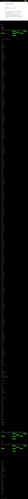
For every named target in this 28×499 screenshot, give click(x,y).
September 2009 (3, 292)
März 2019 (2, 144)
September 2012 (3, 245)
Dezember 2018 (3, 148)
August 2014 (2, 215)
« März (2, 36)
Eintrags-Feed (2, 422)
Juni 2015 (2, 203)
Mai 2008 (2, 313)
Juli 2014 (2, 216)
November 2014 (3, 211)
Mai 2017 (2, 173)
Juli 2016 (2, 186)
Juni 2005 (2, 359)
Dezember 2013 (3, 225)
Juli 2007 (2, 326)
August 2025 (2, 47)
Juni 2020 (2, 124)
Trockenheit (2, 409)
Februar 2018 (2, 161)
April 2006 (2, 346)
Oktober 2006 (2, 338)
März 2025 (2, 52)
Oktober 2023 (2, 73)
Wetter (2, 416)
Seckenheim (2, 481)
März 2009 (2, 300)
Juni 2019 (2, 140)
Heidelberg (2, 388)
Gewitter (2, 387)
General (2, 464)
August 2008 (2, 309)
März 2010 (2, 284)
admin (10, 9)
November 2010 (3, 274)
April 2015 (2, 204)
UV (1, 412)
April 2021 (2, 111)
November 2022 (3, 86)
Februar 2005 (2, 364)
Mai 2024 (2, 64)
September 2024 (3, 59)
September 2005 (3, 355)
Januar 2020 (2, 131)
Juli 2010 (2, 279)
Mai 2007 (2, 329)
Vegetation (2, 413)
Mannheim (2, 396)
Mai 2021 (2, 110)
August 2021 (2, 106)
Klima (1, 472)
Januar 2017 (2, 178)
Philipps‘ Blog (2, 373)
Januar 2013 (2, 240)
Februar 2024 (2, 68)
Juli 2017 (2, 170)
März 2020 (2, 128)
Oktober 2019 (2, 135)
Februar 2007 (2, 333)
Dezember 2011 (3, 257)
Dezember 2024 (3, 55)
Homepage (2, 468)
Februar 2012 (2, 254)
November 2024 (3, 56)
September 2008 (3, 308)
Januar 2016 (2, 194)
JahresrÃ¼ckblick (3, 391)
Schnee (2, 480)
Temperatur (2, 408)
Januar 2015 (2, 208)
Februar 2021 (2, 114)
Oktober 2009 (2, 291)
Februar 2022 (2, 98)
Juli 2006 (2, 342)
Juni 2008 (2, 312)
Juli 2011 (2, 263)
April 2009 (2, 299)
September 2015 (3, 199)
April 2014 (2, 220)
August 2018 (2, 153)
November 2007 (3, 321)
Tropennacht (2, 489)
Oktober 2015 (2, 198)
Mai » (26, 36)
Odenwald (2, 399)
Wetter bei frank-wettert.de (4, 377)
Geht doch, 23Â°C (10, 8)
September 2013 (3, 229)
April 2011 (2, 267)
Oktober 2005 (2, 354)
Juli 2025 (2, 48)
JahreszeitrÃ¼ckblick (3, 392)
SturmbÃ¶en (2, 485)
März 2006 (2, 347)
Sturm (1, 405)
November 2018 (3, 149)
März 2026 (2, 43)
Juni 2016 (2, 187)
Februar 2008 (2, 317)
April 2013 (2, 236)
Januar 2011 (2, 271)
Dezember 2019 (3, 132)
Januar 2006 (2, 350)
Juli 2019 (2, 139)
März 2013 (2, 237)
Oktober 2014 (2, 212)
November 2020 (3, 118)
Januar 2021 (2, 115)
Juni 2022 (2, 93)
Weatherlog (2, 374)
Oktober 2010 (2, 275)
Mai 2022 (2, 94)
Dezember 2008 (3, 304)
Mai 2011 (2, 266)
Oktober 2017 (2, 166)
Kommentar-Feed (3, 423)
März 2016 (2, 191)
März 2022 (2, 97)
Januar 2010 (2, 287)
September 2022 (3, 89)
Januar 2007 (2, 334)
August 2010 (2, 278)
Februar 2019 (2, 145)
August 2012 (2, 246)
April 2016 (2, 190)
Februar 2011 (2, 270)
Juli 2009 (2, 295)
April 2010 (2, 283)
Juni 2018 (2, 156)
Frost (1, 384)
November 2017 (3, 165)
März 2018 (2, 160)
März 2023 (2, 81)
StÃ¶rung (2, 404)
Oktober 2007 (2, 322)
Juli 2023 (2, 77)
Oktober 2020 (2, 119)
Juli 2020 (2, 123)
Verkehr (2, 493)
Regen (1, 400)
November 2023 (3, 72)
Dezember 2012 (3, 241)
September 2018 (3, 152)
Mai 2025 (2, 51)
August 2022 (2, 90)
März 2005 (2, 363)
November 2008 (3, 305)
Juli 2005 (2, 358)
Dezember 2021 (3, 101)
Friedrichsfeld (2, 383)
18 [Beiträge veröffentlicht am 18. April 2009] (21, 33)
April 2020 (2, 127)
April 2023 (2, 80)
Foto (1, 460)
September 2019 (3, 136)
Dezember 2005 (3, 351)
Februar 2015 (2, 207)
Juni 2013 (2, 233)
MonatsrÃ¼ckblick (3, 476)
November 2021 (3, 102)
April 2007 (2, 330)
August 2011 (2, 262)
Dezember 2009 (3, 288)
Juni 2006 (2, 343)
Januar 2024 (2, 69)
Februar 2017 (2, 177)
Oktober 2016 (2, 182)
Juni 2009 (2, 296)
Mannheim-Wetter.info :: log (5, 0)
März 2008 (2, 316)
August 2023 (2, 76)
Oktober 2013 (2, 228)
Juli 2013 (2, 232)
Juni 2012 (2, 249)
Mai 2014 (2, 219)
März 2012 (2, 253)
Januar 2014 (2, 224)
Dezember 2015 (3, 195)
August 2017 (2, 169)
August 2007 (2, 325)
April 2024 (2, 65)
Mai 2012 (2, 250)
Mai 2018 (2, 157)
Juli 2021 (2, 107)
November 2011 (3, 258)
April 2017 (2, 174)
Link (1, 395)
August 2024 (2, 60)
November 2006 (3, 337)
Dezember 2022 (3, 85)
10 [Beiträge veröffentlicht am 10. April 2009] (17, 32)
